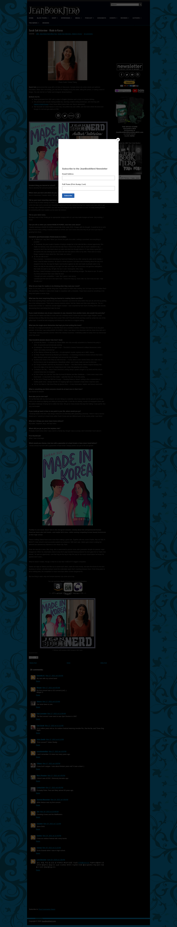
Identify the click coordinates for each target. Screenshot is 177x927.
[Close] (118, 140)
